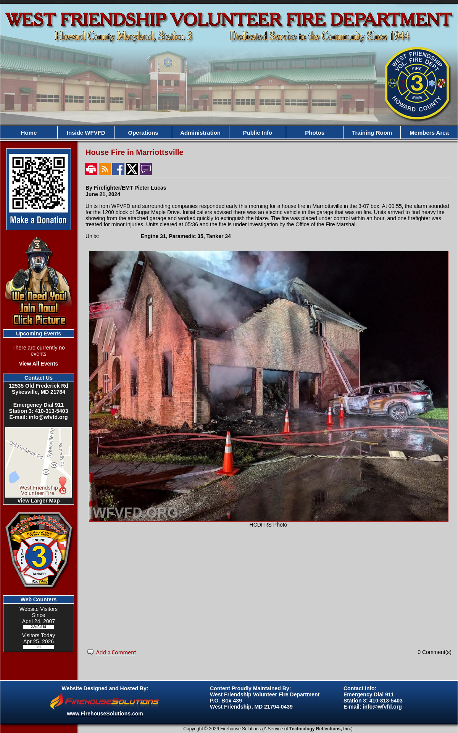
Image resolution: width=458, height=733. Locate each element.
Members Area (429, 132)
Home (29, 132)
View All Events (38, 364)
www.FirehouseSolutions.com (105, 713)
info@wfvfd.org (382, 707)
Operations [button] (143, 132)
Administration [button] (200, 132)
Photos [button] (314, 132)
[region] (229, 132)
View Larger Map (38, 501)
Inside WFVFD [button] (86, 132)
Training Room (372, 132)
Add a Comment (116, 652)
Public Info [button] (258, 132)
